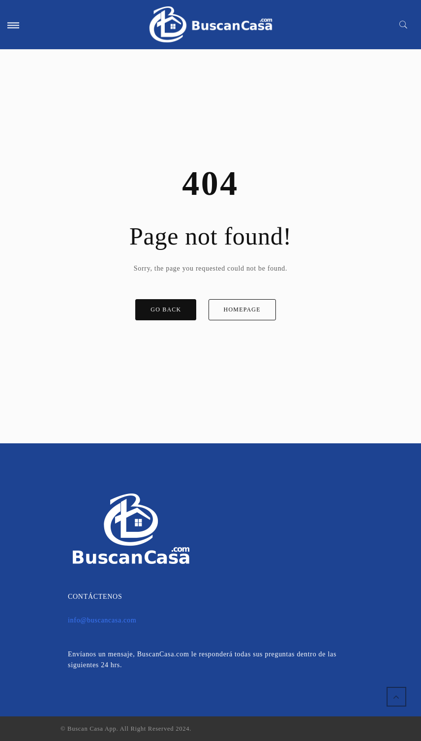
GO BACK (165, 309)
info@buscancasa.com (102, 620)
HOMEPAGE (242, 309)
